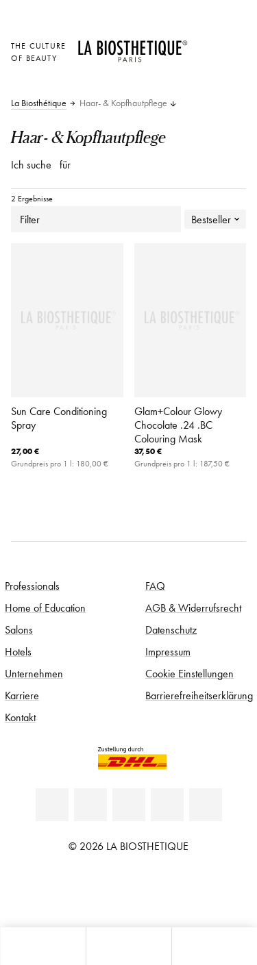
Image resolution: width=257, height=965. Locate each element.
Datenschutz (171, 629)
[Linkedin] (52, 804)
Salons (19, 629)
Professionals (32, 585)
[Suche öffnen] (214, 946)
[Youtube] (128, 804)
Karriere (22, 695)
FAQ (155, 585)
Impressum (168, 651)
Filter (96, 219)
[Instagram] (167, 804)
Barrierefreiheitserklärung (199, 695)
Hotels (18, 651)
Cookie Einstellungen (189, 673)
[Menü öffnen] (128, 946)
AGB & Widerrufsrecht (193, 607)
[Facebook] (90, 804)
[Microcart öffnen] (205, 81)
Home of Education (45, 607)
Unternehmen (34, 673)
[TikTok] (205, 804)
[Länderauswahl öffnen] (205, 44)
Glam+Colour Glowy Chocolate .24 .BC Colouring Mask (178, 424)
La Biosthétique (38, 103)
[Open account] (205, 62)
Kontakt (20, 717)
